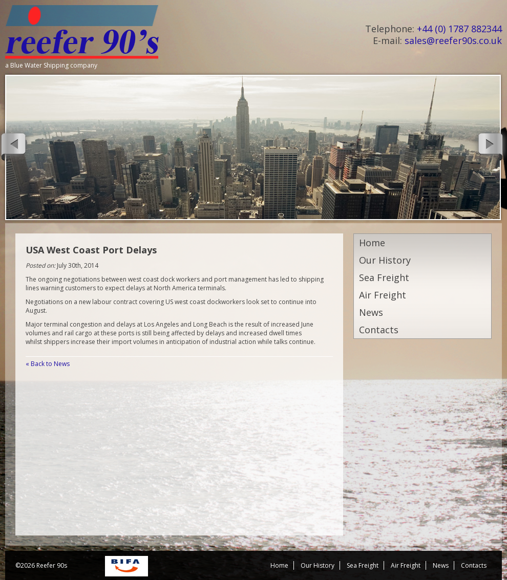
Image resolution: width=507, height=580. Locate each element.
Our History (385, 260)
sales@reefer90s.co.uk (453, 40)
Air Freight (382, 295)
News (371, 312)
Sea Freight (384, 277)
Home (372, 243)
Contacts (378, 330)
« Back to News (48, 363)
